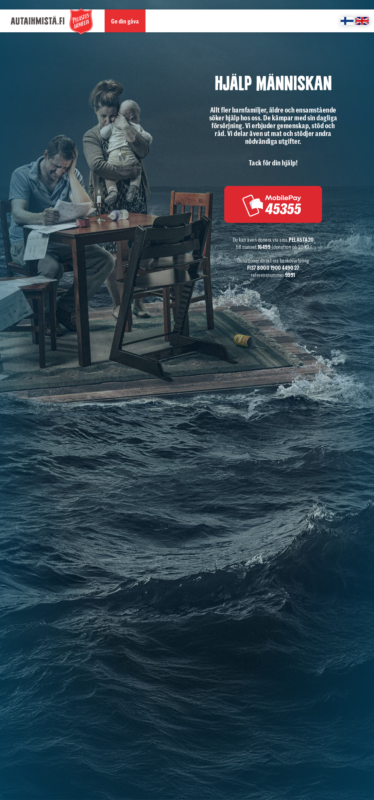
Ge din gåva (125, 21)
